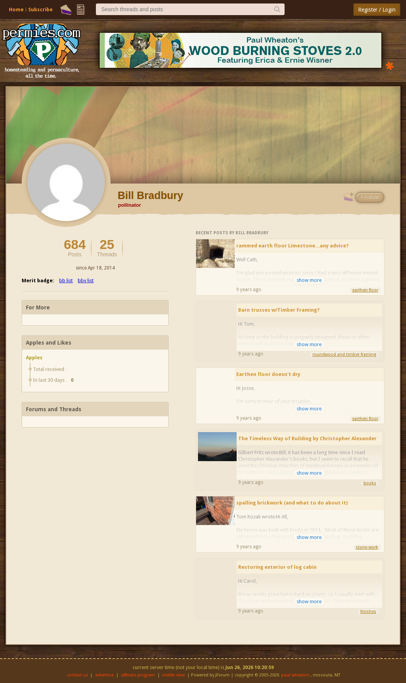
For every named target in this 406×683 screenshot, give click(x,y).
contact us (77, 675)
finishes (368, 611)
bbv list (86, 280)
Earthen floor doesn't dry (268, 374)
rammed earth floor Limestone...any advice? (292, 246)
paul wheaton (295, 675)
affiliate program (138, 675)
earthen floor (365, 290)
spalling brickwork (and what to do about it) (292, 503)
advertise (104, 675)
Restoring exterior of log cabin (277, 567)
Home (16, 9)
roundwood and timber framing (344, 354)
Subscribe (40, 9)
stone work (367, 547)
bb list (66, 280)
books (369, 483)
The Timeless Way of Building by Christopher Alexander (307, 438)
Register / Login (377, 10)
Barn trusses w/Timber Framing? (279, 310)
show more (309, 280)
